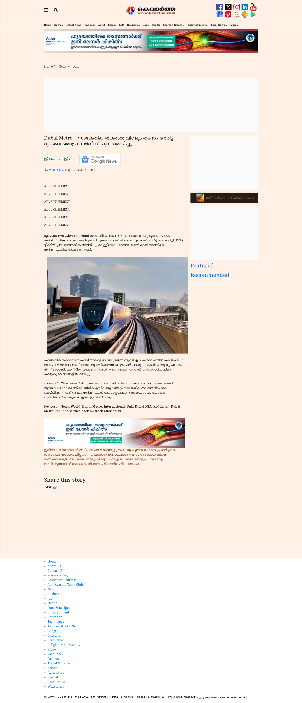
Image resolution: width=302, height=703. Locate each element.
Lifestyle (54, 636)
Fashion (53, 659)
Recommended (209, 275)
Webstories (56, 687)
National (90, 25)
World (101, 25)
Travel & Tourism (60, 664)
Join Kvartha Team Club (65, 585)
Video (52, 650)
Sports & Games (172, 25)
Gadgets (53, 631)
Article (52, 668)
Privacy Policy (58, 576)
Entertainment (197, 25)
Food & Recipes (59, 608)
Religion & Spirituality (64, 645)
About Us (54, 566)
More (233, 25)
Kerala (112, 25)
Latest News (73, 25)
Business (132, 25)
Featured (202, 266)
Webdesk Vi (56, 170)
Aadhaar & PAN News (64, 627)
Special (53, 677)
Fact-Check (55, 654)
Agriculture (56, 673)
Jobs (146, 25)
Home (47, 25)
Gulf (121, 25)
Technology (56, 622)
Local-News (218, 25)
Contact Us (55, 571)
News (57, 25)
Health (156, 25)
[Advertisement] (151, 105)
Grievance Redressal (63, 580)
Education (55, 617)
